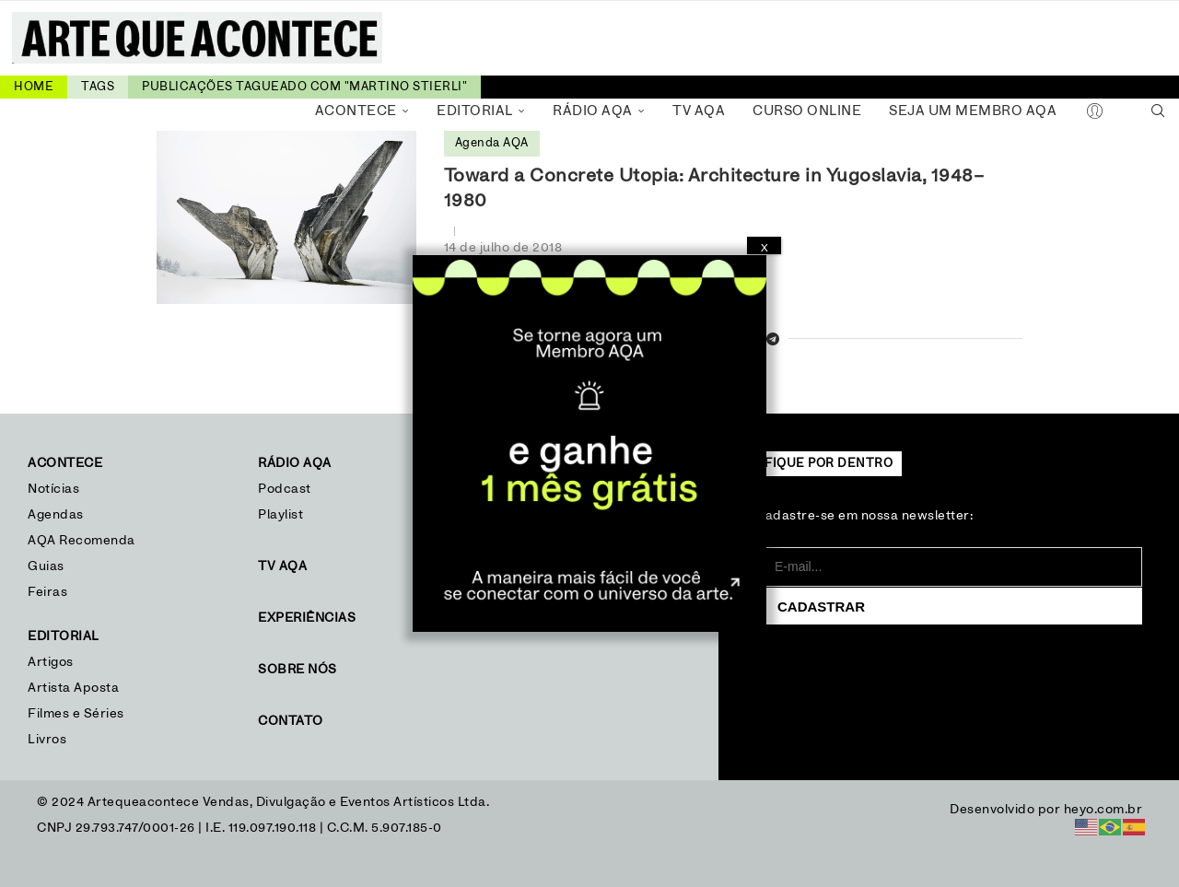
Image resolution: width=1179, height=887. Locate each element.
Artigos (51, 662)
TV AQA (698, 111)
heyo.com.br (1103, 809)
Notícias (56, 489)
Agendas (56, 514)
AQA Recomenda (81, 540)
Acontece (356, 111)
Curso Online (807, 111)
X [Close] (764, 247)
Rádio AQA (593, 111)
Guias (46, 566)
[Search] (1158, 111)
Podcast (284, 489)
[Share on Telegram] (773, 340)
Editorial (475, 111)
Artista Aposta (73, 688)
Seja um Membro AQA (972, 111)
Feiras (47, 592)
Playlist (280, 514)
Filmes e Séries (76, 713)
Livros (47, 739)
